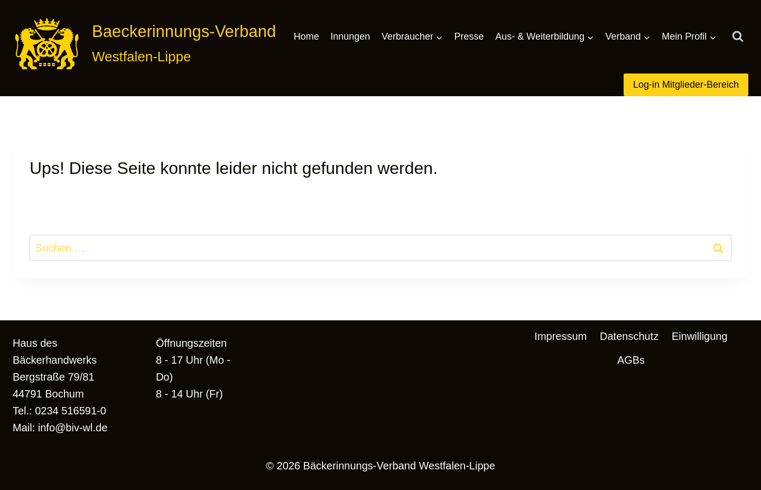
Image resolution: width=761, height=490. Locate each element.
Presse (469, 36)
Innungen (350, 36)
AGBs (631, 360)
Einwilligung (700, 336)
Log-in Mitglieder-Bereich (686, 84)
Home (306, 36)
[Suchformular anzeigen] (737, 37)
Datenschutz (629, 336)
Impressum (560, 336)
